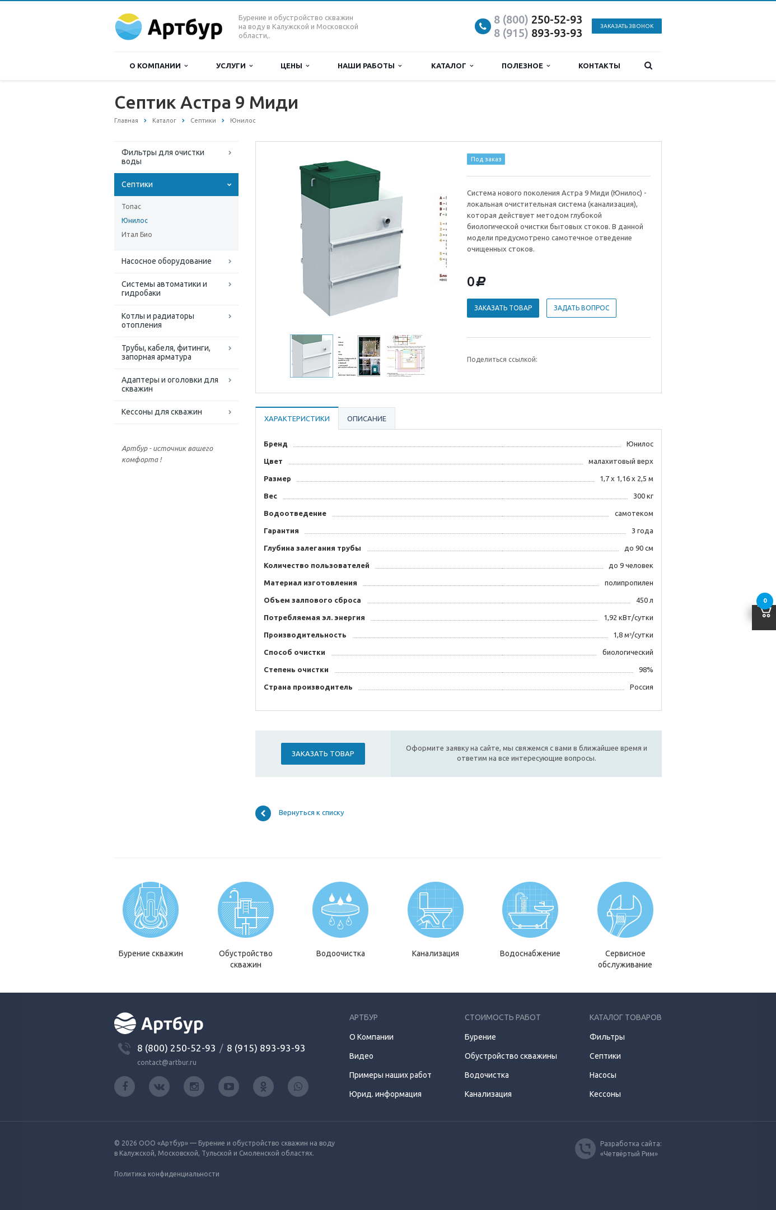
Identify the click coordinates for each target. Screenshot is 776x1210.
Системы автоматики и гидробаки (164, 288)
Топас (131, 206)
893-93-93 (538, 32)
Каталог (452, 66)
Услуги (234, 66)
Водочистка (487, 1075)
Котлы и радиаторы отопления (157, 320)
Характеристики (297, 418)
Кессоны (605, 1094)
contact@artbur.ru (167, 1062)
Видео (361, 1055)
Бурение (480, 1036)
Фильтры (607, 1036)
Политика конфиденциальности (166, 1174)
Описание (366, 418)
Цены (295, 66)
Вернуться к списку (299, 813)
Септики (137, 184)
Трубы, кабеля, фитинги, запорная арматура (166, 352)
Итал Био (136, 234)
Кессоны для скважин (161, 411)
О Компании (371, 1036)
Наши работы (369, 66)
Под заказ (486, 159)
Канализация (488, 1094)
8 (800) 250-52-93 (176, 1048)
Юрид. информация (385, 1094)
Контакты (599, 65)
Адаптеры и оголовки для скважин (169, 384)
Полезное (526, 66)
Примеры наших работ (390, 1075)
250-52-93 (538, 19)
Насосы (603, 1075)
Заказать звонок (626, 26)
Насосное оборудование (166, 261)
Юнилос (134, 220)
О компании (158, 66)
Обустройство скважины (511, 1055)
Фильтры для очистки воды (162, 157)
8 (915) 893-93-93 (266, 1048)
